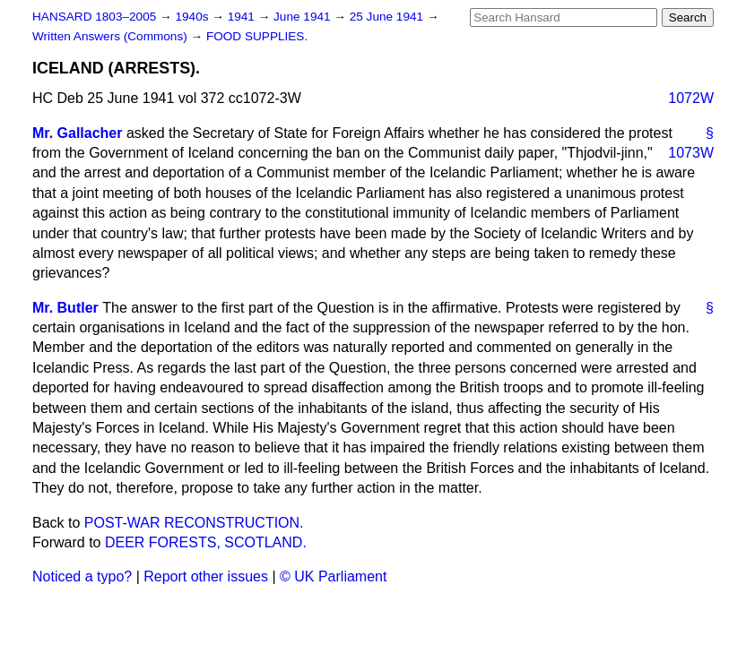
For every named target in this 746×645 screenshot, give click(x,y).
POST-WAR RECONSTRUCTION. (194, 522)
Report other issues (205, 576)
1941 (243, 16)
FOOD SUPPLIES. (257, 36)
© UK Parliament (333, 576)
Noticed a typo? (82, 576)
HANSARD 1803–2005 (94, 16)
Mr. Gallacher (77, 133)
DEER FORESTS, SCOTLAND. (206, 542)
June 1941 (303, 16)
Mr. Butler (65, 307)
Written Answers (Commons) (111, 36)
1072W (691, 98)
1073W (691, 152)
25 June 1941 (388, 16)
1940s (193, 16)
